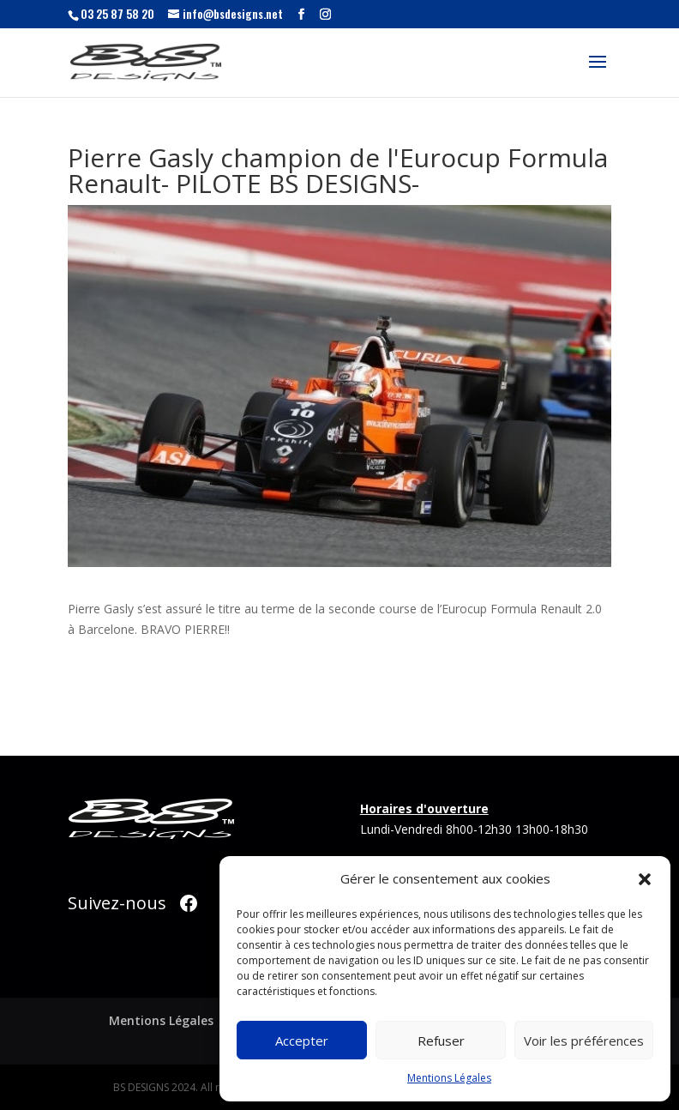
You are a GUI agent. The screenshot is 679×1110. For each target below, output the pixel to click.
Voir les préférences (584, 1040)
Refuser (441, 1040)
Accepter (301, 1040)
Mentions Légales (449, 1078)
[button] (644, 879)
